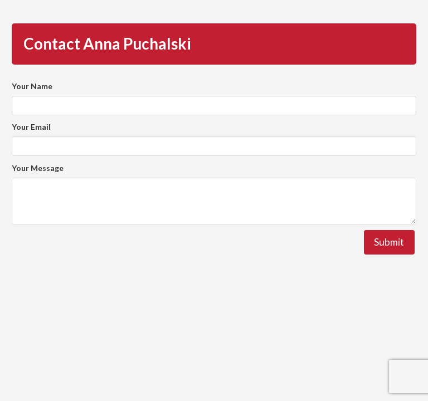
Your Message (38, 168)
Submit (389, 242)
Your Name (32, 86)
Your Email (31, 126)
